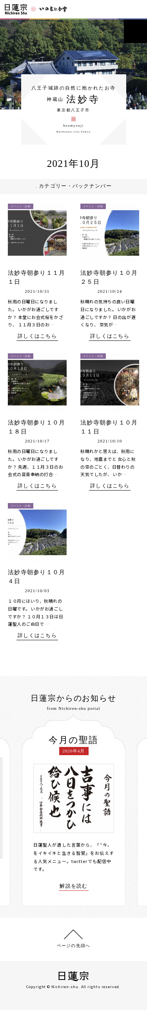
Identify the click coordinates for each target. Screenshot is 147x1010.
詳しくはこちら (37, 336)
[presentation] (16, 810)
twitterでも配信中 (91, 861)
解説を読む (74, 886)
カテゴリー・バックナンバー (78, 186)
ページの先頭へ (73, 945)
